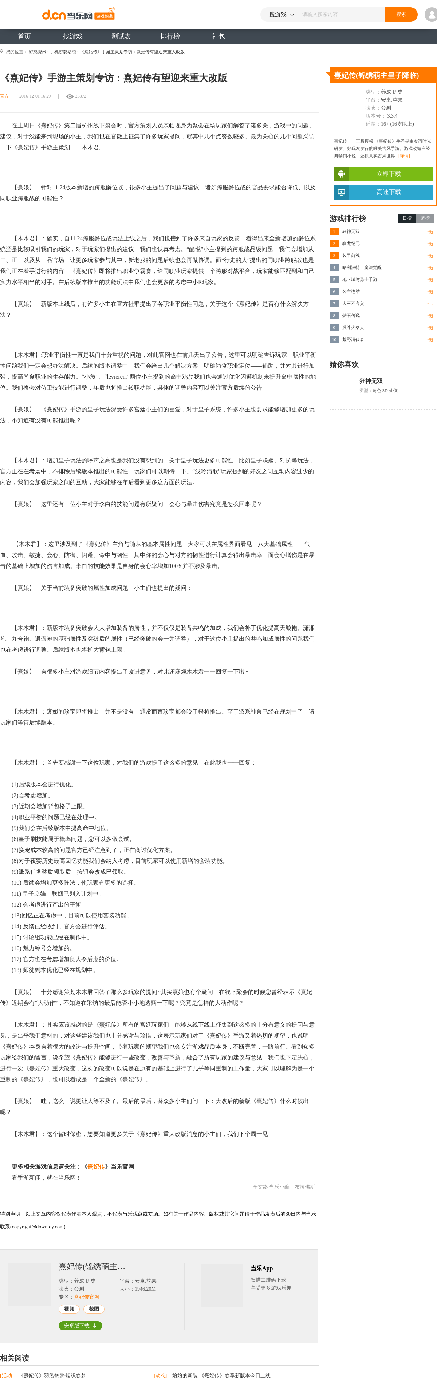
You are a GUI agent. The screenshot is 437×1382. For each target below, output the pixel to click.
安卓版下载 (80, 1325)
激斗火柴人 (353, 327)
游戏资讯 (37, 51)
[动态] (161, 1375)
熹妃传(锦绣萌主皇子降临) (97, 1267)
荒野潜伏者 (353, 339)
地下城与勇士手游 (359, 279)
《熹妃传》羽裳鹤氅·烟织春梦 (52, 1375)
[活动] (7, 1375)
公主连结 (351, 291)
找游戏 (73, 36)
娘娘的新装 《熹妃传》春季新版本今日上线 (221, 1375)
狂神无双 (351, 231)
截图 (94, 1309)
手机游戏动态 (63, 51)
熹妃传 (96, 1167)
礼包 (218, 36)
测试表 (121, 36)
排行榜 (170, 36)
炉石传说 (351, 315)
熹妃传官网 (86, 1297)
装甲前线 (351, 255)
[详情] (404, 155)
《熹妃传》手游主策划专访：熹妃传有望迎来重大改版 (132, 51)
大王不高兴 (353, 303)
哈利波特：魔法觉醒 (362, 267)
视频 (69, 1309)
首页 (24, 36)
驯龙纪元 (351, 243)
